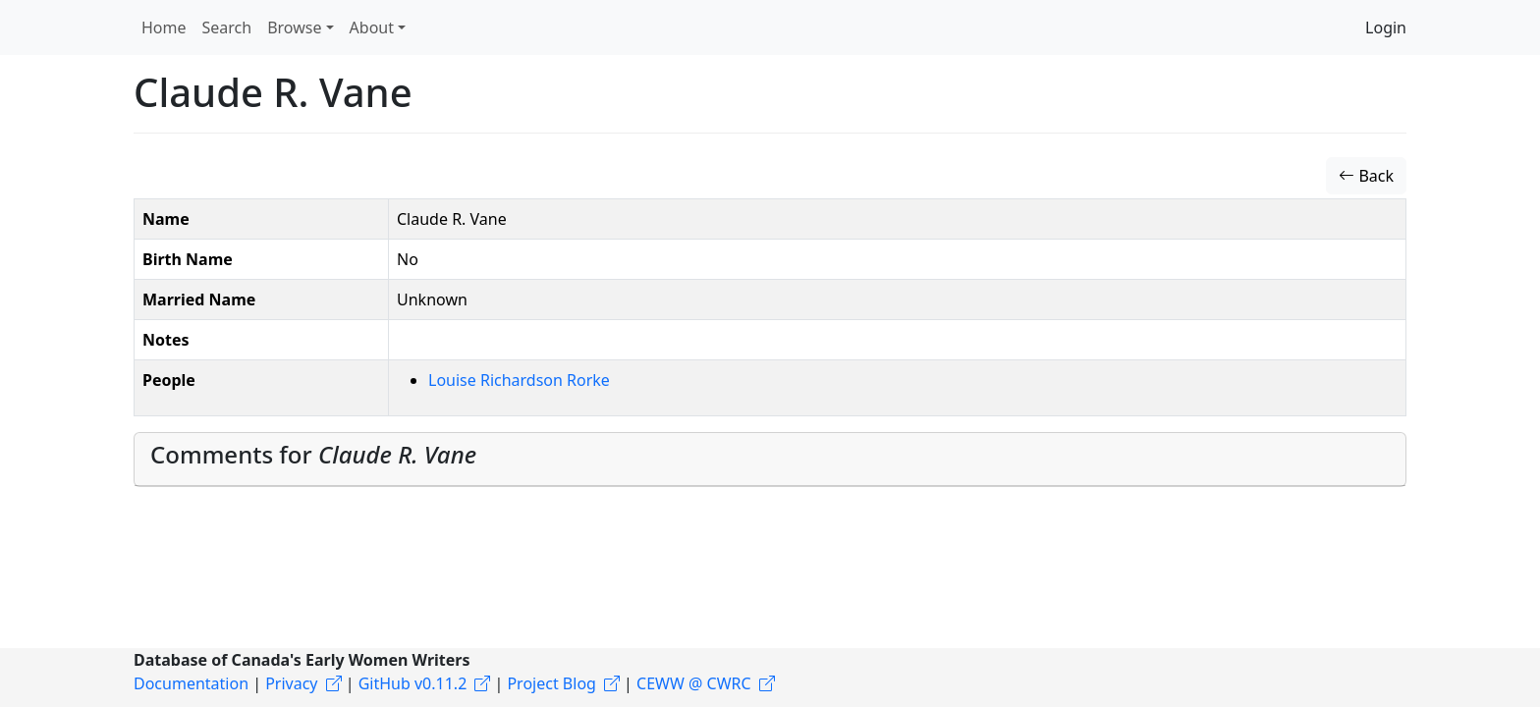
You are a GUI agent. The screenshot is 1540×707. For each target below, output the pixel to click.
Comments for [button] (313, 454)
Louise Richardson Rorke (519, 380)
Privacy (291, 683)
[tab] (770, 459)
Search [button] (227, 27)
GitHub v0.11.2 (413, 683)
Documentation (191, 683)
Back (1366, 176)
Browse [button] (294, 27)
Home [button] (164, 27)
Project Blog (551, 683)
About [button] (372, 27)
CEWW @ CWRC (693, 683)
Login (1385, 27)
